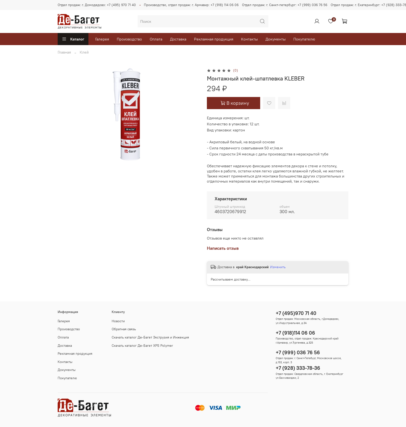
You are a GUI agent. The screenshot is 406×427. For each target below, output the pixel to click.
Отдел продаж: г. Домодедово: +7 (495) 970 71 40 (97, 5)
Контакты (249, 39)
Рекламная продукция (213, 39)
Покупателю (304, 39)
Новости (118, 321)
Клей (84, 52)
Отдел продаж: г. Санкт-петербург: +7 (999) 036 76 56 (284, 5)
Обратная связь (124, 329)
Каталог (73, 39)
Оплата (156, 39)
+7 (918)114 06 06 (295, 333)
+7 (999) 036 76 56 (298, 352)
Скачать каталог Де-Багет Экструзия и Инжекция (150, 337)
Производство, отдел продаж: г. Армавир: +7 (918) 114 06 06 (191, 5)
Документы (275, 39)
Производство (129, 39)
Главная (64, 52)
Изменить (278, 267)
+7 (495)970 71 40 (296, 313)
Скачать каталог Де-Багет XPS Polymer (142, 345)
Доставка (178, 39)
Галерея (102, 39)
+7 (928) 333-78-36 (298, 368)
